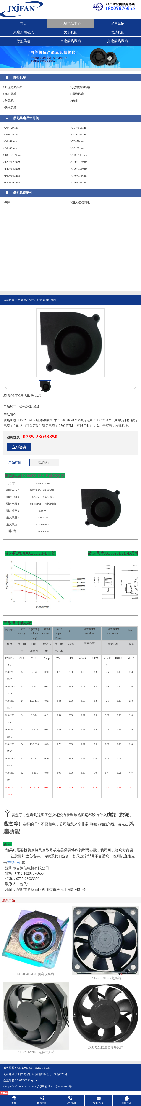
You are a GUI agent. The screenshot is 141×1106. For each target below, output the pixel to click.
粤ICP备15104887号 (60, 1086)
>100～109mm (12, 155)
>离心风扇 (10, 94)
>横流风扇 (77, 94)
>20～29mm (10, 127)
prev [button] (5, 387)
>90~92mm (77, 148)
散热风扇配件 (22, 193)
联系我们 (117, 32)
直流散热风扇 (70, 41)
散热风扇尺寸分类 (26, 118)
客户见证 (117, 23)
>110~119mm (78, 155)
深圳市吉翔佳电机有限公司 (27, 868)
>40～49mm (10, 134)
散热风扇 (23, 41)
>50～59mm (78, 134)
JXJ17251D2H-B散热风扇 (105, 1047)
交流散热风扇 (117, 41)
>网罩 (7, 202)
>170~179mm (78, 175)
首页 (23, 23)
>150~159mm (78, 168)
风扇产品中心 (70, 23)
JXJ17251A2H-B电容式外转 (35, 1052)
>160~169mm (11, 175)
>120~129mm (11, 162)
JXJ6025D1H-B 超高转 (105, 978)
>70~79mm (77, 141)
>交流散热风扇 (80, 87)
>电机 (74, 100)
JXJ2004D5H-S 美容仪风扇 (35, 974)
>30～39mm (78, 127)
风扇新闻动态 (23, 32)
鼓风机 (52, 300)
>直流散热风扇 (13, 87)
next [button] (135, 387)
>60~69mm (10, 141)
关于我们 (70, 32)
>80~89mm (10, 148)
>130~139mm (78, 162)
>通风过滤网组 (80, 202)
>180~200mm (11, 182)
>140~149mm (11, 168)
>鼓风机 (8, 100)
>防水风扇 (10, 107)
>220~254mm (78, 182)
